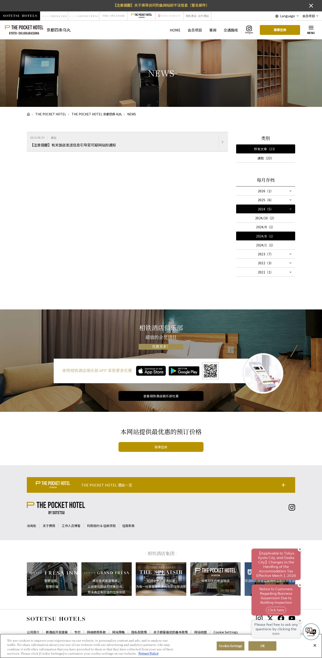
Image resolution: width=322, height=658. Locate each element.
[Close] (315, 645)
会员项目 (195, 30)
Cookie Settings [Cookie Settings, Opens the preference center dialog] (230, 646)
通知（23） (265, 158)
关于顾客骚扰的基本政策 (170, 632)
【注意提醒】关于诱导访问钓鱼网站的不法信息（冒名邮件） (161, 5)
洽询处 (31, 525)
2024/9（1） (265, 227)
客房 (212, 30)
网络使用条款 (96, 632)
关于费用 (49, 525)
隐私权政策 (139, 632)
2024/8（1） (265, 236)
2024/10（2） (265, 218)
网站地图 (200, 632)
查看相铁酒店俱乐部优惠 (161, 396)
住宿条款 (128, 525)
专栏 (77, 632)
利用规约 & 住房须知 (101, 525)
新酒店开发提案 (57, 632)
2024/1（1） (265, 245)
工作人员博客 (71, 525)
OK (262, 646)
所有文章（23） (265, 149)
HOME (175, 30)
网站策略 (118, 632)
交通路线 (231, 30)
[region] (161, 646)
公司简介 (33, 632)
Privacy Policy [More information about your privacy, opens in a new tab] (148, 653)
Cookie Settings (226, 632)
